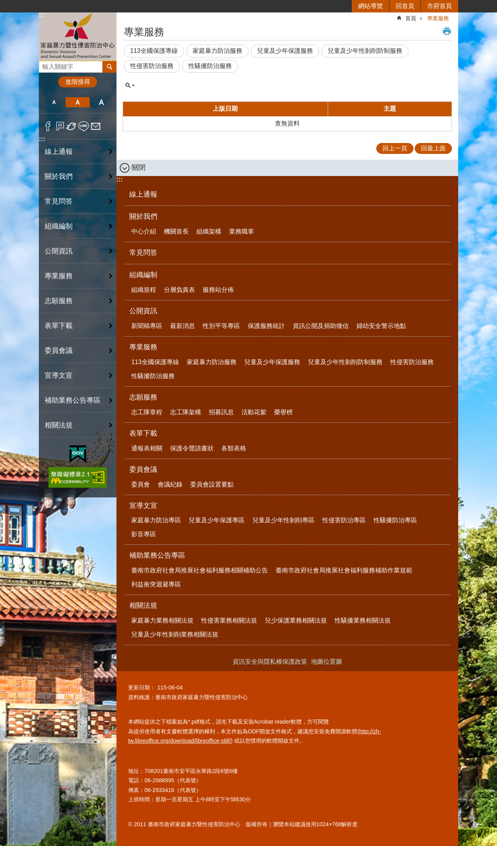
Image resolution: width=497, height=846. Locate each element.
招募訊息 (221, 412)
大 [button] (101, 102)
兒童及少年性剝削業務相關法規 (174, 634)
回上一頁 (394, 148)
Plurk (60, 126)
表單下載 (143, 433)
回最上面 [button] (433, 148)
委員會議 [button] (59, 350)
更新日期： (141, 687)
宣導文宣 (143, 505)
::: (42, 15)
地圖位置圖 (326, 661)
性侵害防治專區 (344, 520)
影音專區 (143, 534)
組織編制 (143, 275)
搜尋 (45, 64)
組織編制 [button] (59, 226)
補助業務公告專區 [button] (73, 400)
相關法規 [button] (59, 425)
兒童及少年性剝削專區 (283, 520)
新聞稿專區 (146, 326)
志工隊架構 (185, 412)
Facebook (48, 126)
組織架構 (208, 231)
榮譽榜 (283, 412)
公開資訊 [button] (59, 251)
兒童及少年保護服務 (285, 50)
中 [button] (77, 102)
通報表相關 (146, 448)
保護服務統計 (266, 326)
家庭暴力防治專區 (156, 520)
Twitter (72, 126)
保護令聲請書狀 (192, 448)
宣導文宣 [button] (59, 375)
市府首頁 (439, 6)
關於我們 (143, 216)
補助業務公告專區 (157, 555)
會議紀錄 (170, 484)
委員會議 (143, 469)
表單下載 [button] (59, 326)
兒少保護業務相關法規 (296, 620)
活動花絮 (254, 412)
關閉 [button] (139, 167)
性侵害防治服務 (152, 66)
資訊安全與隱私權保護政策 (270, 661)
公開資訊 (143, 311)
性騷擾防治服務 (210, 66)
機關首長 (176, 231)
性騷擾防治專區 (395, 520)
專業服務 (438, 18)
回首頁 (405, 6)
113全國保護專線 (154, 50)
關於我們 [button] (59, 176)
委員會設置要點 (212, 484)
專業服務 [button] (59, 276)
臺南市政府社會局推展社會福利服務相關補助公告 (199, 570)
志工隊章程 (146, 412)
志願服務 (143, 397)
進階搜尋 (77, 81)
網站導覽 (370, 6)
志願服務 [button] (59, 301)
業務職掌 (241, 231)
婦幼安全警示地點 (381, 326)
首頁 (410, 18)
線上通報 (59, 151)
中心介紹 (143, 231)
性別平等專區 (221, 326)
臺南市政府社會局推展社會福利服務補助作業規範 (344, 570)
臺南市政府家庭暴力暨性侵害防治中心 (77, 36)
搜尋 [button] (109, 67)
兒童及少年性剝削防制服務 (365, 50)
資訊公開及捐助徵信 (321, 326)
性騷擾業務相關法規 (363, 620)
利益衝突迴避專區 (156, 584)
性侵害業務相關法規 (229, 620)
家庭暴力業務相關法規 (162, 620)
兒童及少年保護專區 (217, 520)
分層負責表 (179, 289)
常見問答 (59, 201)
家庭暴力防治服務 (217, 50)
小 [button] (54, 102)
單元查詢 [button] (130, 85)
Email (96, 126)
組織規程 (143, 289)
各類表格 (233, 448)
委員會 (140, 484)
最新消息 (182, 326)
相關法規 (143, 605)
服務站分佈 (218, 289)
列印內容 (447, 31)
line (84, 126)
